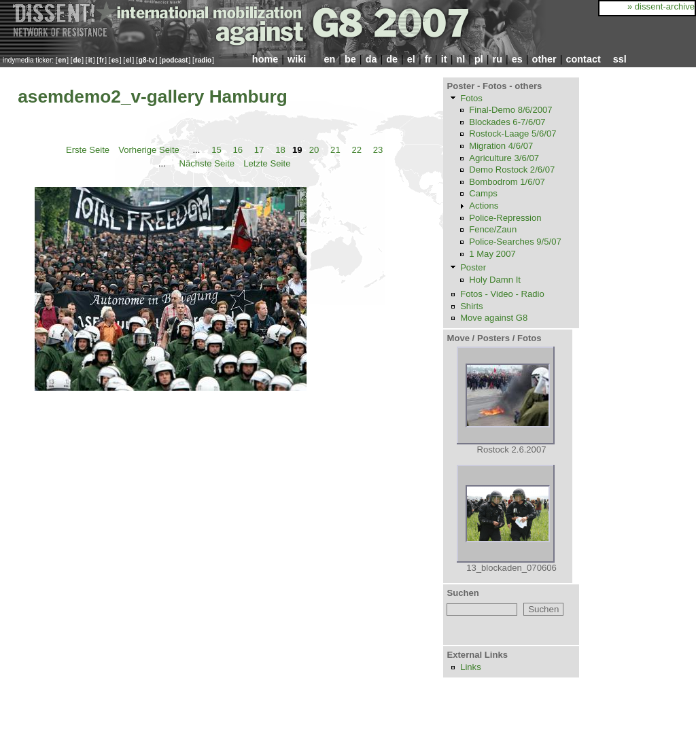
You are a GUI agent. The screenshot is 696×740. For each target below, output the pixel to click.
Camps (483, 193)
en (62, 60)
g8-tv (147, 60)
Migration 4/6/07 (501, 146)
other (544, 59)
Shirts (471, 306)
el (128, 60)
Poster (473, 267)
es (115, 60)
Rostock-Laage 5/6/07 (512, 133)
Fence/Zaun (493, 229)
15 (216, 150)
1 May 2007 (492, 254)
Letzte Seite (266, 163)
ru (497, 59)
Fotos (471, 98)
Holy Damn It (495, 280)
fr (101, 60)
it (90, 60)
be (350, 59)
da (371, 59)
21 (335, 150)
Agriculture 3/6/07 (504, 158)
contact (583, 59)
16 (237, 150)
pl (478, 59)
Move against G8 (493, 318)
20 (314, 150)
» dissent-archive (661, 6)
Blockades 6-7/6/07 (507, 122)
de (77, 60)
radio (203, 60)
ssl (620, 59)
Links (470, 667)
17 (259, 150)
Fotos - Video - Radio (502, 294)
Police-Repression (505, 218)
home (265, 59)
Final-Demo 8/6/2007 (510, 110)
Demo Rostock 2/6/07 (512, 169)
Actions (483, 205)
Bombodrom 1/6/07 (507, 182)
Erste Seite (87, 150)
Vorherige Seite (148, 150)
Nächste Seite (206, 163)
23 (378, 150)
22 (356, 150)
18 (280, 150)
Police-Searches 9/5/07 (515, 241)
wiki (297, 59)
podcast (175, 60)
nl (460, 59)
